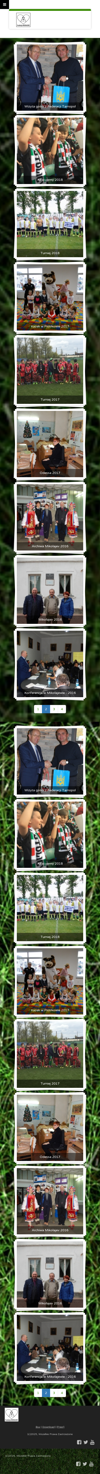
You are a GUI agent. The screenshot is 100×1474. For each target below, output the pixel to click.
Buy (38, 1426)
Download (48, 1426)
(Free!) (60, 1426)
